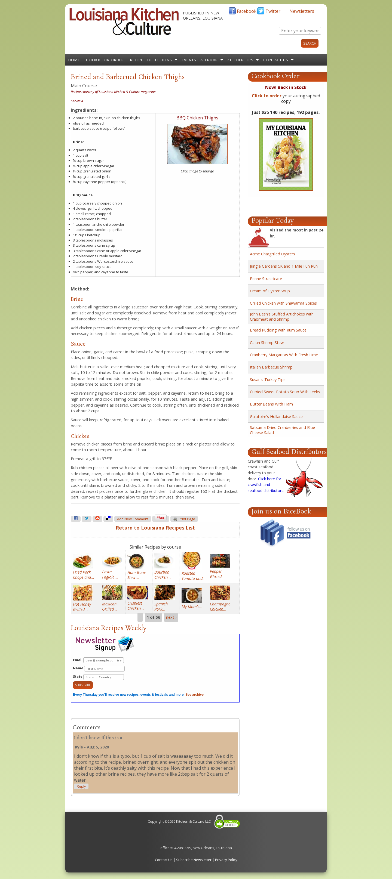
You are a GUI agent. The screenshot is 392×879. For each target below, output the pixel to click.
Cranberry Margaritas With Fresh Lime (284, 354)
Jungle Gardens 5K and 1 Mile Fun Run (284, 266)
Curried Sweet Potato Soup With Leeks (285, 391)
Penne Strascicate (266, 278)
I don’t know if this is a (98, 738)
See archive (194, 695)
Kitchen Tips (240, 59)
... (110, 574)
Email (98, 660)
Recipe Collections (151, 59)
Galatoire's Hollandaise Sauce (276, 416)
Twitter (272, 11)
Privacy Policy (226, 859)
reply (81, 786)
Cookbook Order (105, 59)
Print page (184, 519)
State (98, 677)
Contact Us (275, 59)
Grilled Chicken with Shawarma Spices (283, 303)
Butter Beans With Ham (271, 404)
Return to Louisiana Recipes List (155, 527)
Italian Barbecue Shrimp (271, 367)
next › (171, 617)
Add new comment (132, 519)
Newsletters (301, 11)
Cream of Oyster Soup (270, 290)
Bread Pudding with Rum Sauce (278, 330)
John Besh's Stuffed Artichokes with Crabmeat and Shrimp (282, 316)
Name (99, 668)
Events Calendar (200, 59)
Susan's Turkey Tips (268, 379)
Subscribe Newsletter (194, 859)
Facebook (246, 11)
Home (74, 59)
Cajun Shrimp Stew (267, 342)
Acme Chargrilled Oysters (272, 253)
